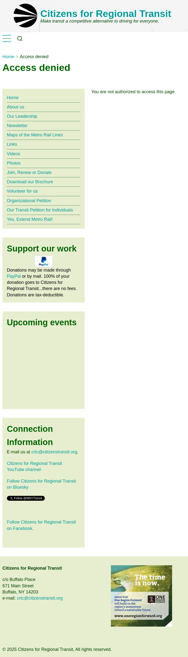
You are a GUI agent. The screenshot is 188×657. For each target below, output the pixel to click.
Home (8, 56)
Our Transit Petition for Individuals (40, 210)
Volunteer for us (22, 191)
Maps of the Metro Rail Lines (35, 134)
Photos (14, 163)
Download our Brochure (30, 181)
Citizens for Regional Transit (105, 13)
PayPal (14, 276)
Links (12, 144)
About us (15, 107)
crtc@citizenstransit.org (54, 451)
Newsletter (17, 125)
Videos (13, 153)
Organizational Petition (29, 200)
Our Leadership (22, 116)
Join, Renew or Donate (29, 172)
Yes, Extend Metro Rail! (30, 219)
